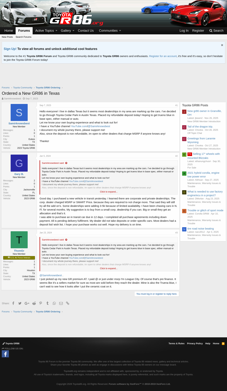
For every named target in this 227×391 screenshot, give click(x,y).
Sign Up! (10, 49)
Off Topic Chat (195, 133)
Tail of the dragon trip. (201, 126)
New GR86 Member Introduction (204, 121)
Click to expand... (109, 191)
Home (8, 30)
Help (207, 343)
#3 (176, 232)
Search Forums (23, 37)
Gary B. (19, 173)
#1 (176, 105)
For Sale (192, 167)
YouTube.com (79, 126)
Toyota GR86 (11, 343)
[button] (56, 30)
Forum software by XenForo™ (139, 384)
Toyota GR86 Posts (196, 105)
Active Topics (44, 30)
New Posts (7, 37)
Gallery (66, 30)
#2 (176, 156)
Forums (24, 30)
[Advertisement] (113, 77)
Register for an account (163, 56)
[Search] (216, 30)
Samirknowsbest (12, 98)
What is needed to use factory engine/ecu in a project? (201, 195)
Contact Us (86, 30)
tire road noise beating (201, 235)
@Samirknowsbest (99, 126)
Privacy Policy (195, 343)
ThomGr (19, 250)
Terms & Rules (176, 343)
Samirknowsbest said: (53, 163)
